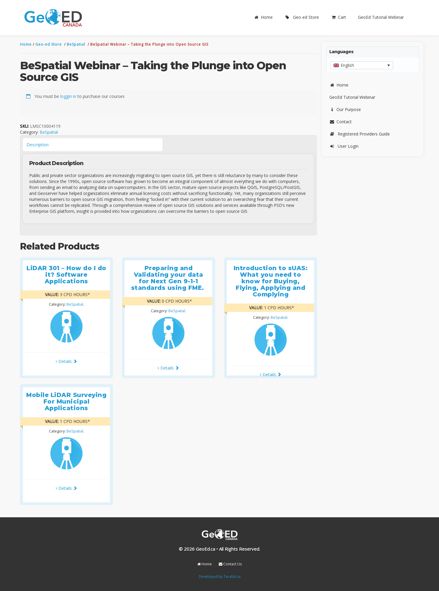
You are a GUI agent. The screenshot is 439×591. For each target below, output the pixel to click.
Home (263, 17)
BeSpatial (76, 44)
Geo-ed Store (302, 17)
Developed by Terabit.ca (220, 576)
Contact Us (230, 564)
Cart (338, 17)
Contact (340, 121)
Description (38, 144)
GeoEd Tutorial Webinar (381, 17)
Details (66, 361)
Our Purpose (345, 109)
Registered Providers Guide (359, 134)
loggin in (68, 96)
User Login (344, 146)
